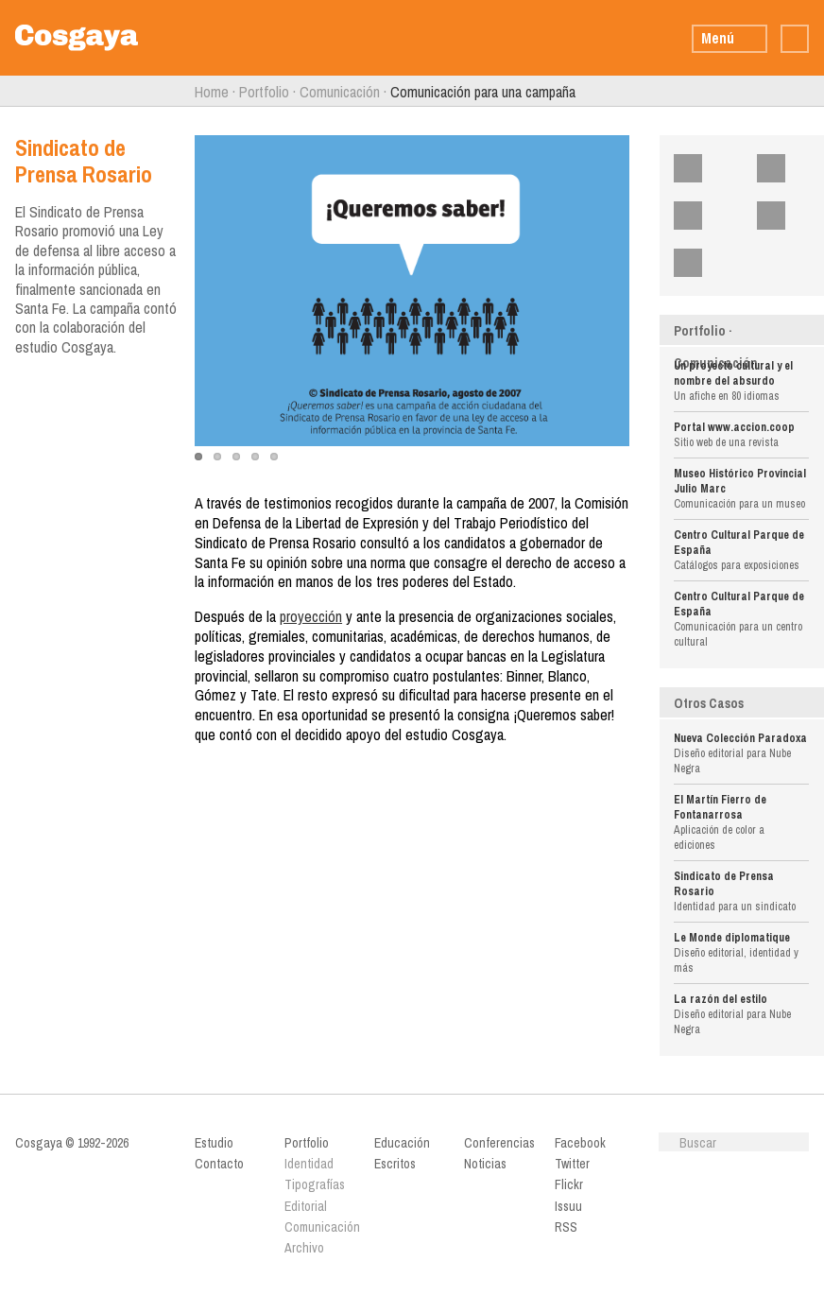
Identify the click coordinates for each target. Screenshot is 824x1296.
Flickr (701, 215)
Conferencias (499, 1142)
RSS (701, 263)
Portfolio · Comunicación (716, 347)
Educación (402, 1142)
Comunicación (340, 91)
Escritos (395, 1163)
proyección (311, 616)
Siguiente (816, 92)
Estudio (214, 1142)
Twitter (783, 168)
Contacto (219, 1163)
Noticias (485, 1163)
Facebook (701, 168)
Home (212, 91)
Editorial (305, 1206)
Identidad (309, 1163)
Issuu (783, 215)
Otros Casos (709, 703)
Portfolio (264, 91)
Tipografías (314, 1184)
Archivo (304, 1247)
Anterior (7, 92)
